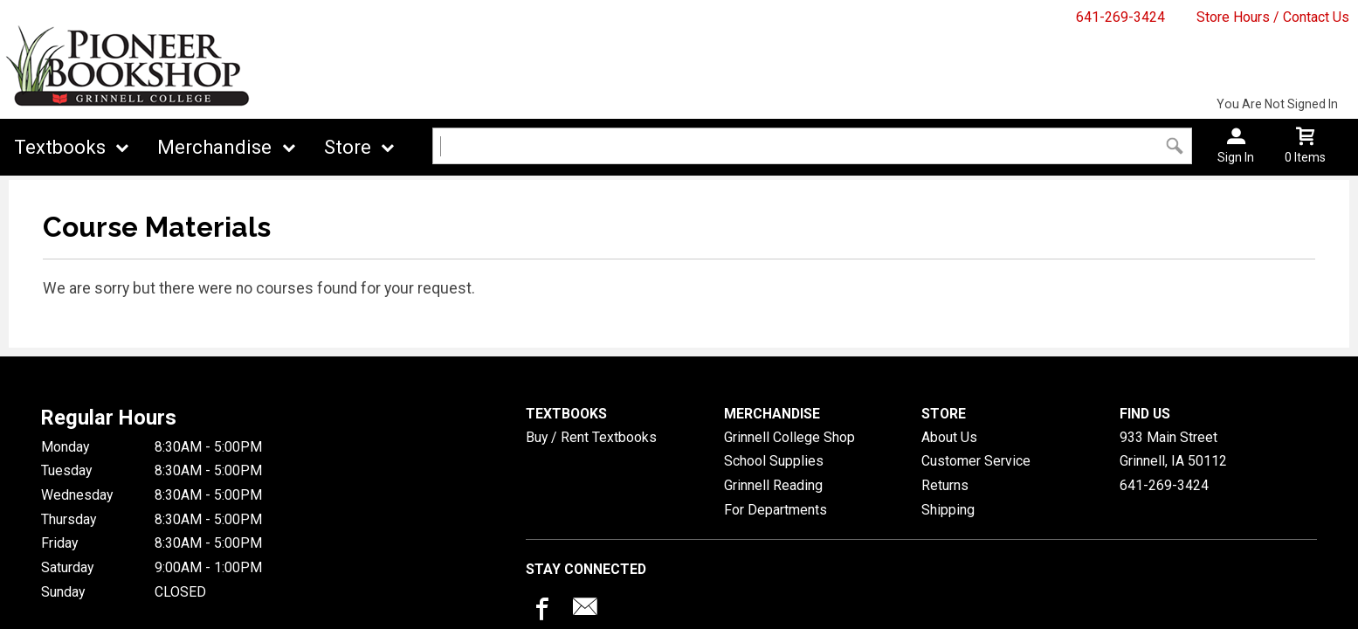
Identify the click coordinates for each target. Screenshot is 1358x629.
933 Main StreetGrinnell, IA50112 (1173, 449)
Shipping (948, 509)
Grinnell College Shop (789, 437)
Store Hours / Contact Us (1272, 17)
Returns (945, 485)
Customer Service (976, 461)
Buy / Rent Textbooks (591, 437)
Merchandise (214, 147)
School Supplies (774, 461)
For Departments (775, 509)
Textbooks (60, 147)
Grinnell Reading (773, 485)
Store (347, 147)
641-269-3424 (1120, 17)
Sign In (1235, 157)
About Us (949, 437)
